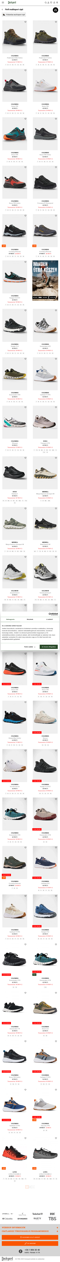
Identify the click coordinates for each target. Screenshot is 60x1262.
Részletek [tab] (30, 619)
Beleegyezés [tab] (10, 619)
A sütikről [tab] (49, 619)
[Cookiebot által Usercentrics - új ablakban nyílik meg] (50, 614)
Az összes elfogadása (49, 647)
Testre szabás (29, 647)
